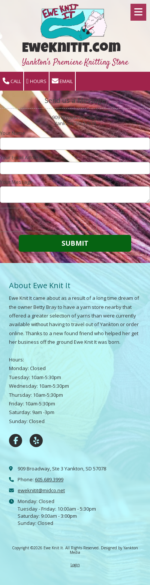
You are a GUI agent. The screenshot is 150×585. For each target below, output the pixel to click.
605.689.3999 (49, 479)
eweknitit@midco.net (41, 490)
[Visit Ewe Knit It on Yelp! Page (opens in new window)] (36, 440)
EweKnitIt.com (71, 49)
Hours (36, 81)
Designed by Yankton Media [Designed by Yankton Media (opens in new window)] (104, 550)
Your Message (16, 182)
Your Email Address (22, 157)
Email (62, 81)
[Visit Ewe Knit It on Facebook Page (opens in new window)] (15, 440)
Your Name (12, 133)
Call (12, 81)
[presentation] (48, 220)
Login (75, 564)
